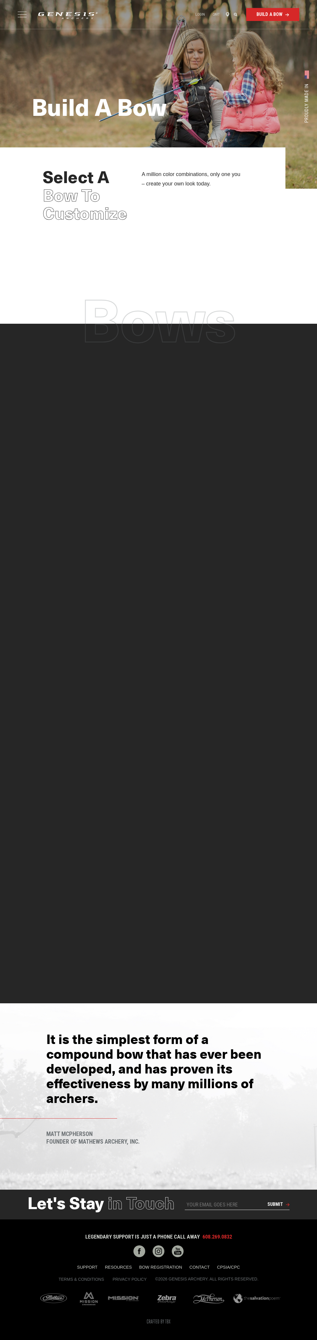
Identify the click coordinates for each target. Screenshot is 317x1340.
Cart (216, 14)
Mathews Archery (53, 1298)
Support (87, 1267)
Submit (275, 1204)
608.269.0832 (217, 1236)
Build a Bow (269, 14)
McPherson (208, 1298)
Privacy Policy (129, 1279)
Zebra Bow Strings (166, 1298)
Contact (199, 1267)
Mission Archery (123, 1298)
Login (200, 14)
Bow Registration (160, 1267)
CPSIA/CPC (228, 1267)
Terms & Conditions (81, 1279)
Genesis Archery (68, 15)
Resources (118, 1267)
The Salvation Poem (257, 1298)
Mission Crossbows (89, 1298)
